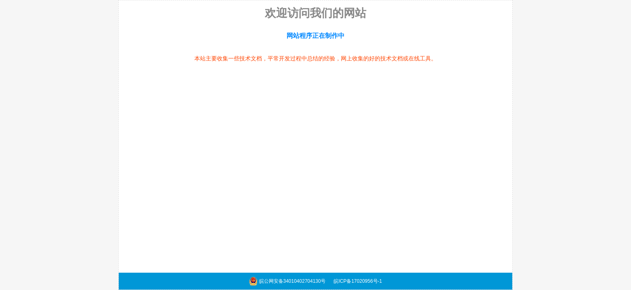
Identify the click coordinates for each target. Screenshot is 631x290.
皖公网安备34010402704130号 (292, 281)
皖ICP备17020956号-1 (358, 281)
